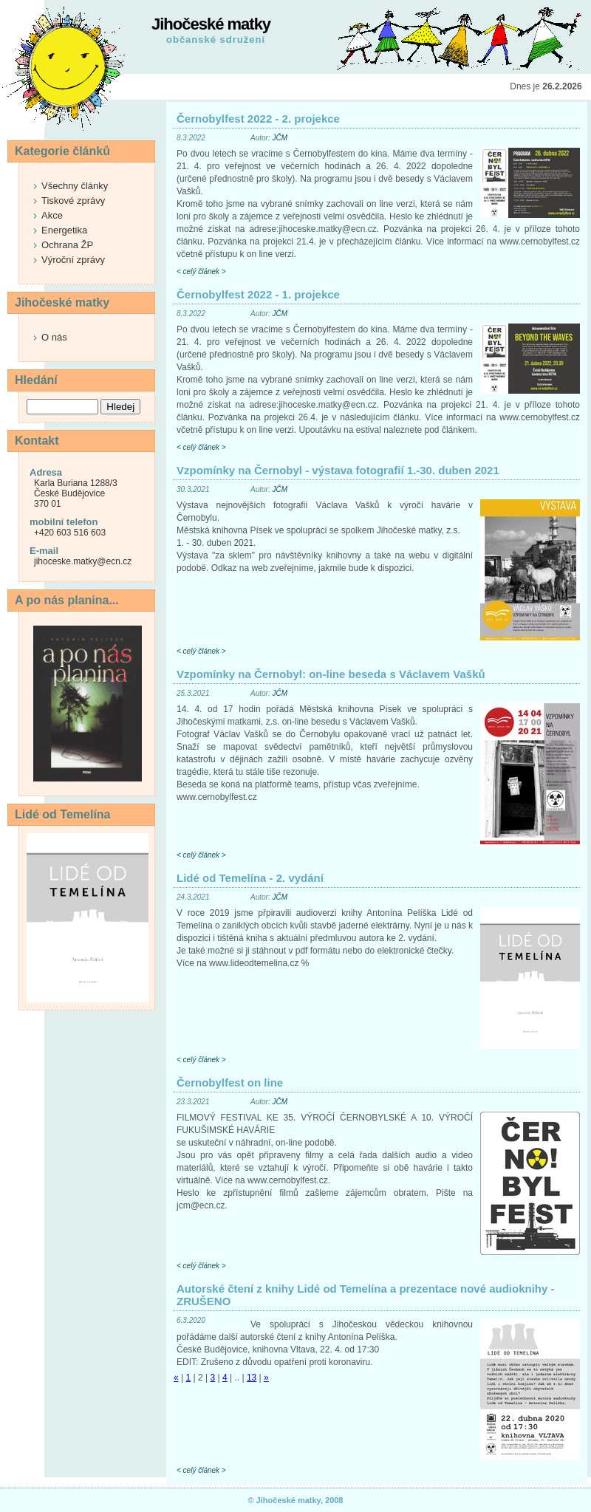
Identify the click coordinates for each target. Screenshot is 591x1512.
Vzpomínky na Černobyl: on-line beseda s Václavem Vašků (331, 674)
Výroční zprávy (73, 259)
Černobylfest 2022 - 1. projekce (258, 294)
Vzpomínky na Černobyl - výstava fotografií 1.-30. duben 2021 (338, 470)
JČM (279, 138)
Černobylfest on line (230, 1082)
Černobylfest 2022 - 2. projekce (258, 118)
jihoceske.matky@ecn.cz (82, 561)
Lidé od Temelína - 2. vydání (250, 878)
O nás (54, 337)
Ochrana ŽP (67, 244)
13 (251, 1377)
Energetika (64, 230)
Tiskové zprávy (73, 200)
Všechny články (74, 185)
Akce (52, 215)
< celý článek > (201, 271)
